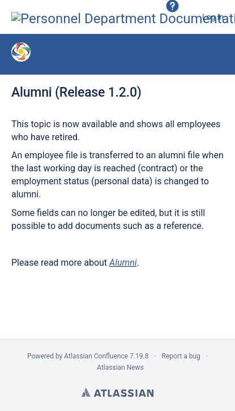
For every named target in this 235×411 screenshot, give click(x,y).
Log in (213, 16)
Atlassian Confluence (96, 356)
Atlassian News (120, 367)
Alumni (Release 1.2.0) (76, 92)
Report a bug (181, 356)
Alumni (122, 262)
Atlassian (117, 392)
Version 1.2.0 (113, 53)
